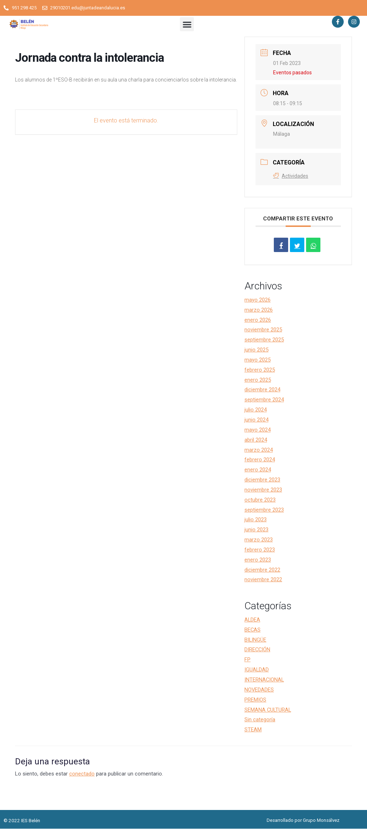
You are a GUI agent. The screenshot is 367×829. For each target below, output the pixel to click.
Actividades (290, 176)
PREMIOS (255, 700)
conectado (82, 773)
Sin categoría (259, 720)
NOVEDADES (259, 689)
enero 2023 (257, 559)
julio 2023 (255, 520)
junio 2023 (256, 530)
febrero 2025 (259, 370)
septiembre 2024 (264, 400)
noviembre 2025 (263, 330)
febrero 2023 (259, 549)
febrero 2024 (259, 460)
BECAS (252, 630)
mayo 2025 (257, 360)
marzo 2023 (258, 539)
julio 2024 (255, 409)
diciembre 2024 (262, 390)
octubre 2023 (260, 500)
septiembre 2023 (264, 510)
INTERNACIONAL (264, 679)
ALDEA (252, 619)
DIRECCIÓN (257, 650)
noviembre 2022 (263, 580)
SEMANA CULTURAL (268, 710)
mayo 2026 (257, 300)
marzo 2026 (258, 310)
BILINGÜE (255, 640)
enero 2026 (257, 320)
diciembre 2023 (262, 479)
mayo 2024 (257, 430)
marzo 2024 (258, 450)
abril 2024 (255, 440)
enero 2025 (257, 380)
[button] (187, 25)
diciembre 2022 (262, 570)
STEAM (253, 730)
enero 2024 (257, 470)
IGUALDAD (256, 669)
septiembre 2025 (264, 340)
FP (247, 660)
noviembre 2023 (263, 489)
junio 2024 (256, 419)
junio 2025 (256, 349)
